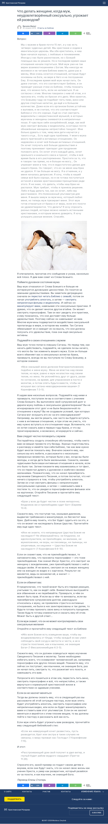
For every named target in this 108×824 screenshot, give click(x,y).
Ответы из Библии (45, 28)
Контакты (27, 792)
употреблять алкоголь (38, 299)
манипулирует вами (29, 306)
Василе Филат (29, 26)
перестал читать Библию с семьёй (52, 296)
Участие (47, 792)
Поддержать (13, 799)
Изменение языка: (92, 791)
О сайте (8, 792)
